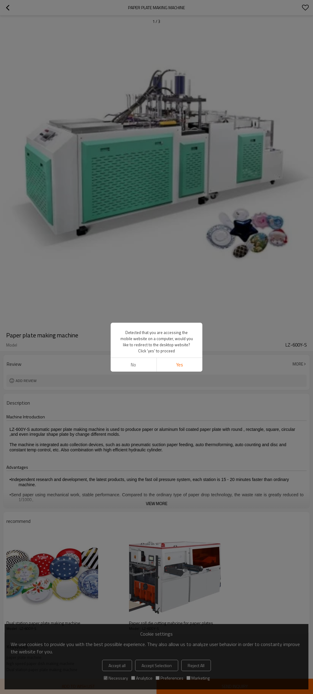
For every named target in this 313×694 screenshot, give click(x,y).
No (133, 364)
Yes (179, 364)
